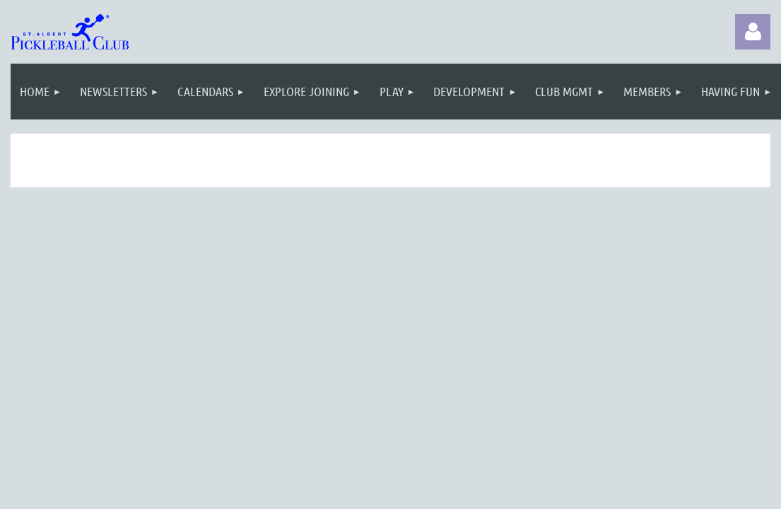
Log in (752, 31)
